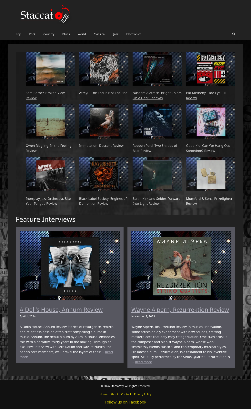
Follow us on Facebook (125, 402)
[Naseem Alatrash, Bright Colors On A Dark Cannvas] (157, 69)
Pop (18, 34)
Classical (99, 34)
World (82, 34)
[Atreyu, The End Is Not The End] (103, 69)
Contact (126, 394)
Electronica (133, 34)
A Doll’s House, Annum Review (61, 310)
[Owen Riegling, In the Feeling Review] (50, 122)
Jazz (115, 34)
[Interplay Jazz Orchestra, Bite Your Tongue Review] (50, 175)
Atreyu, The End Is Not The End (103, 92)
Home (103, 394)
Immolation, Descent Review (101, 145)
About (114, 394)
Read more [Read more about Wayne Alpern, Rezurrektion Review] (143, 362)
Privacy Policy (142, 394)
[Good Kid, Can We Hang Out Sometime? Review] (210, 122)
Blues (66, 34)
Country (48, 34)
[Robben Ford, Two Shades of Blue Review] (157, 122)
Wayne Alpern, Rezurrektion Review (180, 310)
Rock (32, 34)
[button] (233, 34)
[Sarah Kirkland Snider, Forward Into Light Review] (157, 175)
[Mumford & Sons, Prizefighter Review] (210, 175)
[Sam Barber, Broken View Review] (50, 69)
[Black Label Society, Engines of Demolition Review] (103, 175)
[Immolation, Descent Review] (103, 122)
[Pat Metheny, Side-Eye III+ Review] (210, 69)
